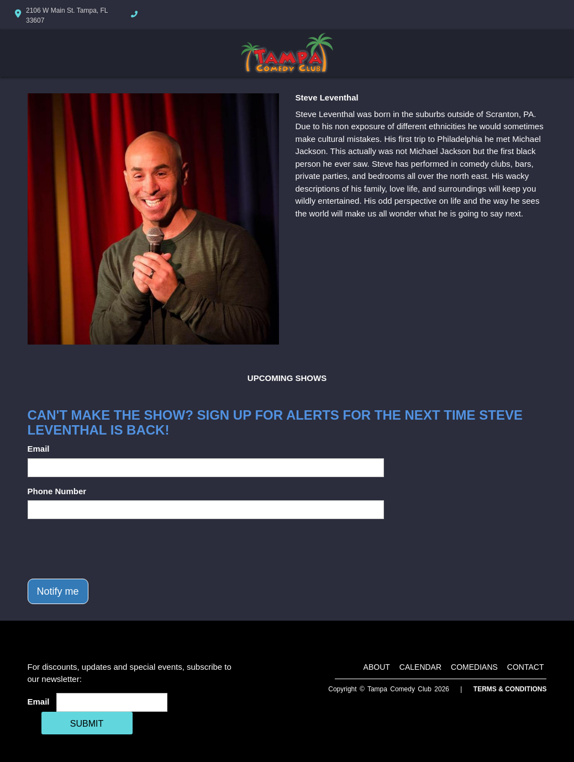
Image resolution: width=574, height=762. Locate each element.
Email (39, 448)
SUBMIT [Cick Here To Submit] (86, 723)
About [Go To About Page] (377, 667)
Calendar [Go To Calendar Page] (420, 667)
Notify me (58, 591)
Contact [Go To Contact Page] (525, 667)
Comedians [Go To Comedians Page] (474, 667)
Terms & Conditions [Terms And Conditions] (510, 689)
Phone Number (57, 491)
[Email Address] (111, 702)
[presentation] (112, 548)
